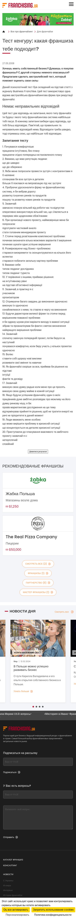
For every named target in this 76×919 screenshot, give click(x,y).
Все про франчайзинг (22, 31)
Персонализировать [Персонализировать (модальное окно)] (17, 915)
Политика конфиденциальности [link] (53, 915)
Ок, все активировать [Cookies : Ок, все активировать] (15, 910)
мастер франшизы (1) (38, 592)
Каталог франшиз (13, 859)
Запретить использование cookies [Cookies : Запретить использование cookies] (53, 910)
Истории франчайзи (12, 895)
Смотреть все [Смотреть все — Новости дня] (64, 611)
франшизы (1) (38, 573)
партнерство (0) (38, 582)
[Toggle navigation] (71, 4)
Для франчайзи (45, 31)
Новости (8, 874)
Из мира (7, 885)
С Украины (8, 880)
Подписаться (11, 772)
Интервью (8, 890)
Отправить (10, 837)
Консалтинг (10, 865)
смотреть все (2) (38, 563)
